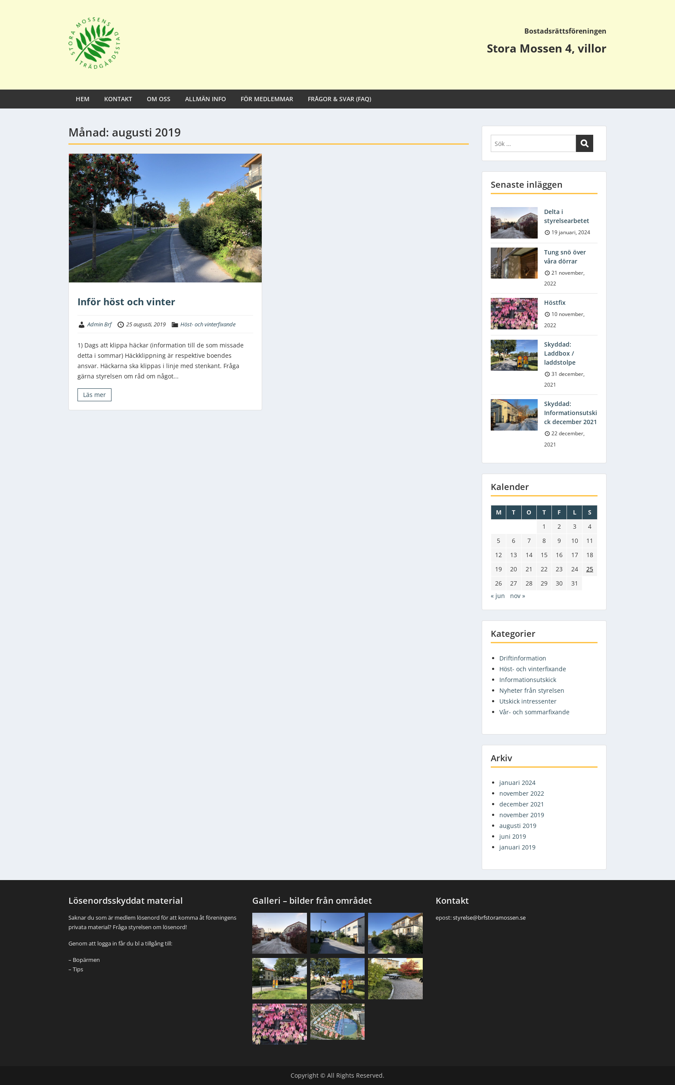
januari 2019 (517, 847)
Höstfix (555, 302)
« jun (498, 596)
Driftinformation (522, 658)
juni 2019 (512, 836)
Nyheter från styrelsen (531, 690)
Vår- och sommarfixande (534, 712)
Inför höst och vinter (126, 301)
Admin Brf (99, 324)
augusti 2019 (517, 826)
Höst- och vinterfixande (207, 324)
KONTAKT (118, 99)
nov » (517, 596)
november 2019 (521, 815)
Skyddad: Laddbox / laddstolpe (560, 353)
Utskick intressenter (528, 701)
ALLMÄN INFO (205, 99)
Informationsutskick (527, 680)
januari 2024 (517, 782)
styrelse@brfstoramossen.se (489, 917)
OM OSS (158, 99)
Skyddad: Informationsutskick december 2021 (570, 413)
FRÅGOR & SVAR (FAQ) (339, 99)
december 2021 (521, 804)
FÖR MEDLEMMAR (267, 99)
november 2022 (521, 793)
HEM (83, 99)
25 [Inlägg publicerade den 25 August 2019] (589, 569)
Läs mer (94, 395)
